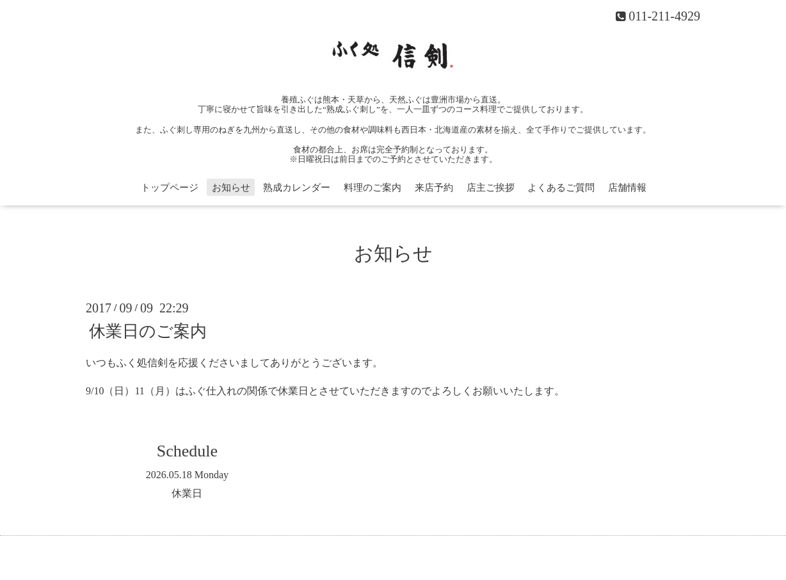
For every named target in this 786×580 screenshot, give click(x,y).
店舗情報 (627, 187)
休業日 (187, 493)
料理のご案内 (372, 187)
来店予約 (434, 187)
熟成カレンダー (296, 187)
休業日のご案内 (148, 330)
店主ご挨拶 (491, 187)
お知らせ (231, 187)
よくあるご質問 (561, 187)
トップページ (169, 187)
